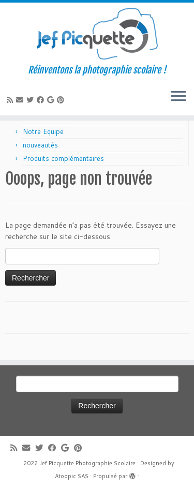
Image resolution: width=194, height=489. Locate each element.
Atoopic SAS (71, 476)
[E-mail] (21, 100)
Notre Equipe (43, 131)
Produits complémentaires (63, 158)
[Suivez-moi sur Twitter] (31, 100)
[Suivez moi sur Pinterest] (62, 100)
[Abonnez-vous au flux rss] (11, 100)
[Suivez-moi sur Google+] (52, 100)
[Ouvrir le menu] (178, 97)
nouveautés (40, 145)
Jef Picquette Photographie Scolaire (87, 463)
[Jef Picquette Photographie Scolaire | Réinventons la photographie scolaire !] (97, 34)
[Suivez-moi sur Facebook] (42, 100)
